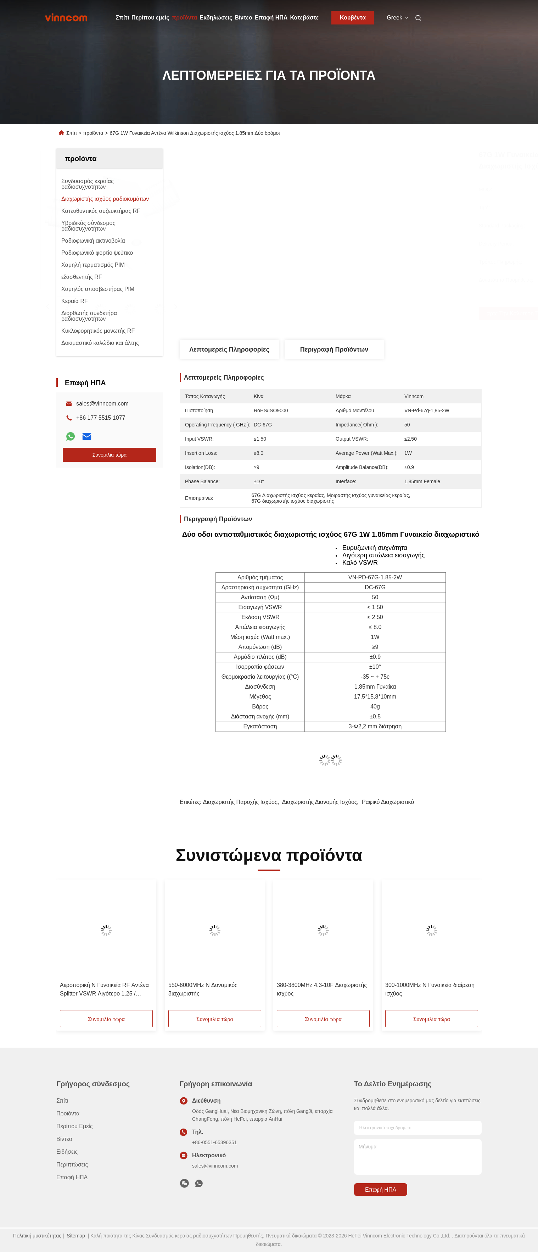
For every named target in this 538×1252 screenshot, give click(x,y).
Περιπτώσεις (72, 1165)
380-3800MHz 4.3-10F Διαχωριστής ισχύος (322, 989)
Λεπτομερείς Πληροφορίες (229, 349)
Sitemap (76, 1236)
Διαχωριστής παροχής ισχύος (240, 802)
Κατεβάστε (304, 18)
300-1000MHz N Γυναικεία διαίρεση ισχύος (430, 989)
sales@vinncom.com (102, 404)
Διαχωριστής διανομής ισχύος (319, 802)
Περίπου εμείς (150, 18)
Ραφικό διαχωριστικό (388, 802)
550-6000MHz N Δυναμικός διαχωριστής (202, 989)
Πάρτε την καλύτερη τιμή (375, 313)
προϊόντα (184, 18)
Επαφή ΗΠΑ (271, 18)
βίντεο (64, 1139)
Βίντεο (243, 18)
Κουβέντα (353, 18)
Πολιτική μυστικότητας (37, 1236)
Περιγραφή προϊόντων (334, 349)
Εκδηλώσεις (216, 18)
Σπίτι (122, 18)
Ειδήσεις (67, 1152)
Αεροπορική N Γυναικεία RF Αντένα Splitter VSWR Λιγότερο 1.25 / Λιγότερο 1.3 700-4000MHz (104, 990)
